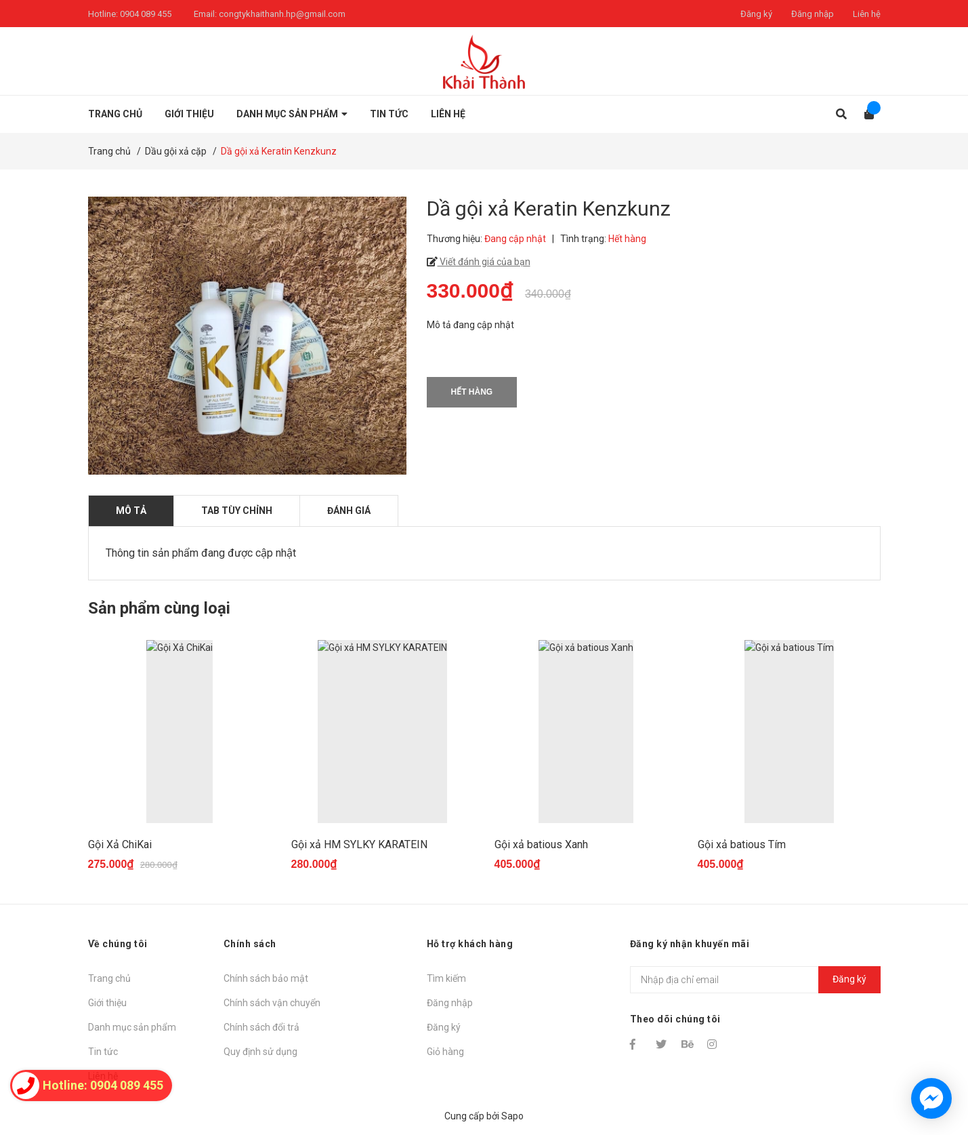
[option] (179, 761)
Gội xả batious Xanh (541, 844)
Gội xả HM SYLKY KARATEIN (359, 844)
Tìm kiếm (446, 978)
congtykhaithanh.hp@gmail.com (282, 14)
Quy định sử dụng (260, 1051)
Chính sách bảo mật (266, 978)
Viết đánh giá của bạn (484, 261)
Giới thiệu (107, 1002)
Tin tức (103, 1051)
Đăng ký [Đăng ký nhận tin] (849, 979)
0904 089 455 (145, 14)
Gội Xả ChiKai (120, 844)
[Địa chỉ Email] (755, 979)
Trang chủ (109, 978)
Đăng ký (756, 14)
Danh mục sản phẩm (132, 1027)
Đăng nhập (812, 14)
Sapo (512, 1116)
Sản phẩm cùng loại (159, 608)
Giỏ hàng (445, 1051)
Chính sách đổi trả (261, 1027)
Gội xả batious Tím (742, 844)
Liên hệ (867, 14)
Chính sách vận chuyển (272, 1002)
